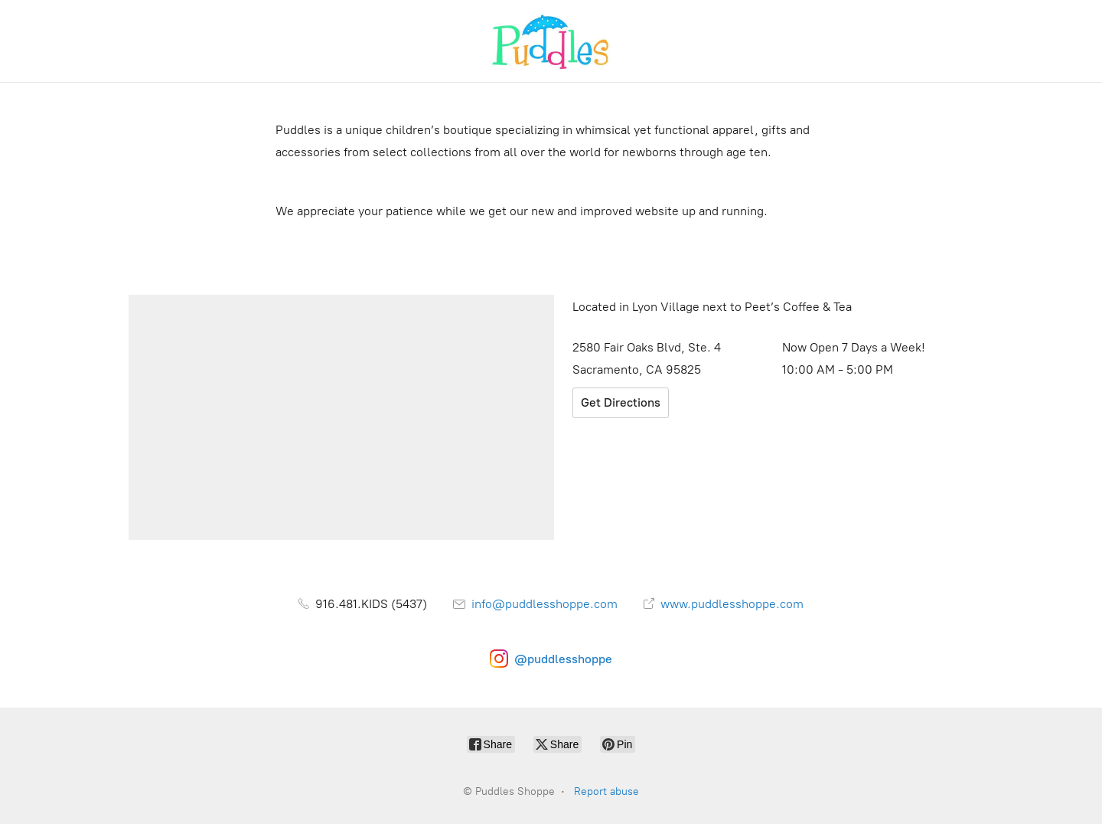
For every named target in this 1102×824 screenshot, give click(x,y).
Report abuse (606, 791)
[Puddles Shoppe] (551, 41)
